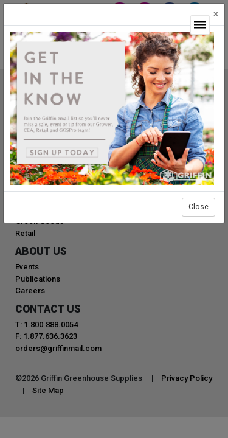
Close (198, 206)
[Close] (215, 14)
